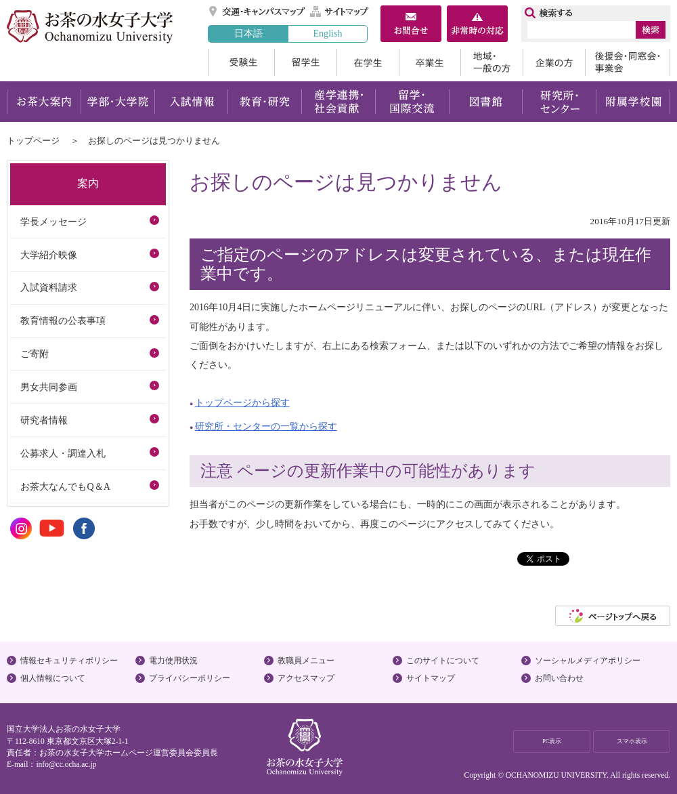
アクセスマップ (306, 678)
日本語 (248, 33)
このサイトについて (442, 660)
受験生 (241, 62)
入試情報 (190, 101)
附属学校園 (633, 101)
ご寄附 (34, 353)
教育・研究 (264, 101)
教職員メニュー (306, 660)
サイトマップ (339, 11)
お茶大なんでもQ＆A (65, 486)
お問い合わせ (559, 678)
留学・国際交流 (412, 101)
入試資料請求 (48, 287)
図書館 (486, 101)
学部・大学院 (117, 101)
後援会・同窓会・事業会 (627, 62)
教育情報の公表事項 (63, 320)
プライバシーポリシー (189, 678)
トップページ (33, 140)
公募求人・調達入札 (63, 453)
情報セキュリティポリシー (69, 660)
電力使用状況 (173, 660)
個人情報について (52, 678)
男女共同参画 (48, 386)
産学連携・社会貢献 (338, 101)
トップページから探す (242, 402)
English (327, 33)
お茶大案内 (44, 101)
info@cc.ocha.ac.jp (66, 764)
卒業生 (429, 62)
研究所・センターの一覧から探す (266, 426)
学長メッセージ (53, 221)
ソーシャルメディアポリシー (587, 660)
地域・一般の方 (491, 62)
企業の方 (554, 62)
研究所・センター (559, 101)
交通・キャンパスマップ (258, 11)
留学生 (305, 62)
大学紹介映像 (48, 254)
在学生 (367, 62)
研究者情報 (44, 420)
